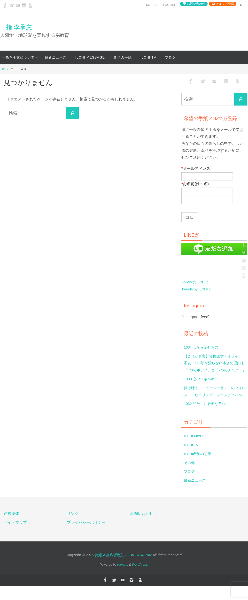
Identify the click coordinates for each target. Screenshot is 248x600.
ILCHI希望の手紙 (198, 467)
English (169, 5)
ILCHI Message (197, 450)
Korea (151, 5)
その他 (189, 476)
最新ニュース (195, 494)
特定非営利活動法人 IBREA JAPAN (123, 569)
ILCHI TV (192, 459)
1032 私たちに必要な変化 (206, 418)
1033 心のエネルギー (202, 386)
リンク (72, 527)
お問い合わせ (196, 3)
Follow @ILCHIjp (195, 282)
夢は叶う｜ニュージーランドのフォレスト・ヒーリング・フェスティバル (215, 402)
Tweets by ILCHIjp (197, 289)
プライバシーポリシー (86, 536)
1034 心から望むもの (202, 347)
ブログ (189, 485)
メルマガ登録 (225, 3)
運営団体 (11, 527)
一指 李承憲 (16, 27)
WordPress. (140, 578)
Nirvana (122, 578)
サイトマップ (15, 536)
